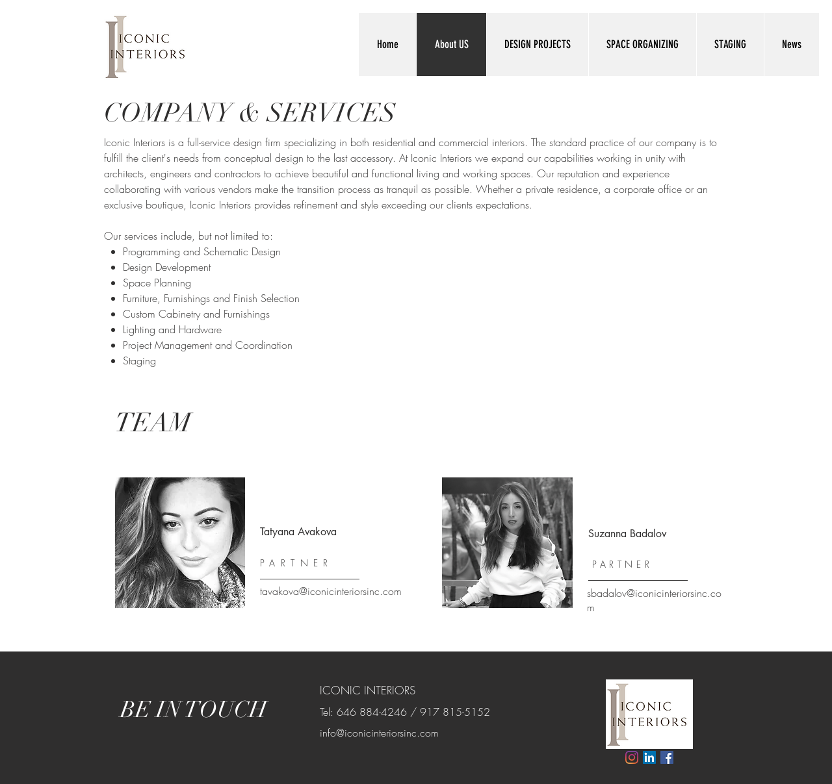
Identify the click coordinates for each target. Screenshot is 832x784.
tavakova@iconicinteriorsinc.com (331, 591)
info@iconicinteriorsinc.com (379, 733)
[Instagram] (631, 757)
